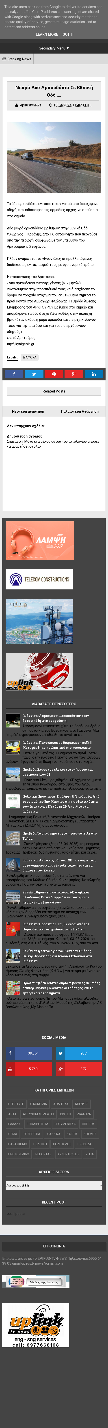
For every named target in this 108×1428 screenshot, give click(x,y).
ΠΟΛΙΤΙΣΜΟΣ (62, 1144)
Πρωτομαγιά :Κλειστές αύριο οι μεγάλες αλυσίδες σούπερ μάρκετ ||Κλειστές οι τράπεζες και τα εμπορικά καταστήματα (61, 988)
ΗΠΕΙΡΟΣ (88, 1124)
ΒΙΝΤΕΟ (65, 1114)
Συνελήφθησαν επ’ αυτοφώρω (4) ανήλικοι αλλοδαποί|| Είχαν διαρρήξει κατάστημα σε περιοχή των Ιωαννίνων (55, 897)
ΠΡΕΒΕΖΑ (84, 1144)
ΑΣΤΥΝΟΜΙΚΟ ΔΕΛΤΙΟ (38, 1114)
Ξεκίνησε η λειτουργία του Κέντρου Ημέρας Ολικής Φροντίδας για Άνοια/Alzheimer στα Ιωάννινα (57, 956)
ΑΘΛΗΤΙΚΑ (61, 1104)
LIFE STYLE (16, 1104)
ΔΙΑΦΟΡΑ (30, 357)
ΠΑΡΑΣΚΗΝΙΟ (17, 1144)
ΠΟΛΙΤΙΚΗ (40, 1144)
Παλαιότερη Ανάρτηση (80, 411)
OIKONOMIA (38, 1104)
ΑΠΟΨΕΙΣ (81, 1104)
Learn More (47, 34)
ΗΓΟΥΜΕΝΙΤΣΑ (65, 1124)
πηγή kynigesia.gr (20, 344)
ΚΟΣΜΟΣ (90, 1134)
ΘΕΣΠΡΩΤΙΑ (32, 1134)
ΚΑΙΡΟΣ (72, 1134)
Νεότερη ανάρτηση (28, 411)
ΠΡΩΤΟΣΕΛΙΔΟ (18, 1154)
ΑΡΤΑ (12, 1114)
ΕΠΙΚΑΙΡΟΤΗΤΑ (37, 1124)
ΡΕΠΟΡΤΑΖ (43, 1154)
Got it (68, 34)
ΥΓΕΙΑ (90, 1154)
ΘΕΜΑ (12, 1134)
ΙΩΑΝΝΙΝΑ (53, 1134)
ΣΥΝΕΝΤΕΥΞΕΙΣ (68, 1154)
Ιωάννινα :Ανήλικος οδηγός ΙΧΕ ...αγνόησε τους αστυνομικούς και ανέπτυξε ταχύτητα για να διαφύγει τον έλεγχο (59, 865)
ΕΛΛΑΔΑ (14, 1124)
